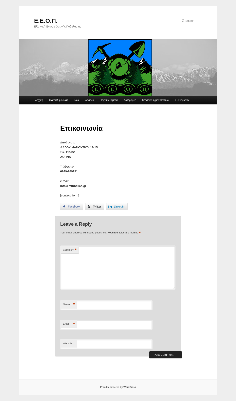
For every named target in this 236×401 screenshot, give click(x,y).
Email (69, 324)
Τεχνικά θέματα (109, 100)
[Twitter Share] (94, 206)
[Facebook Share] (71, 206)
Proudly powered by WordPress (118, 387)
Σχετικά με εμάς (58, 100)
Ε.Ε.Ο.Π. (46, 20)
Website (67, 343)
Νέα (76, 100)
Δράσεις (89, 100)
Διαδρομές (130, 100)
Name (69, 304)
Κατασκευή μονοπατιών (155, 100)
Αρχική (39, 100)
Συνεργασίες (182, 100)
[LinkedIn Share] (117, 206)
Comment (70, 250)
